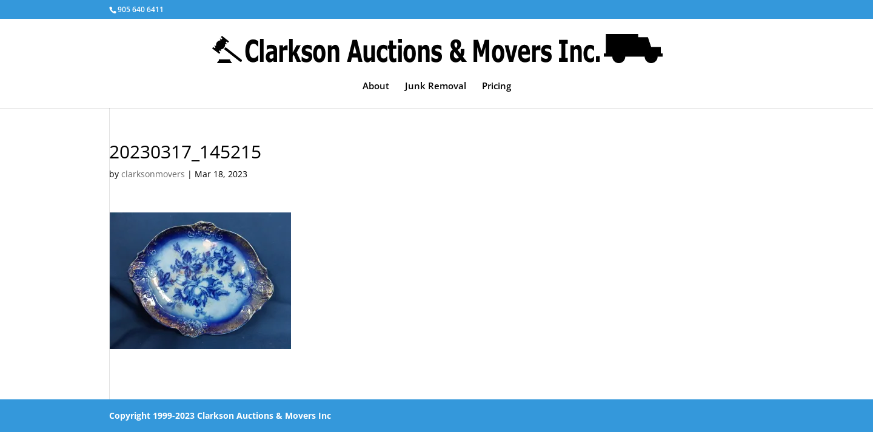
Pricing (496, 86)
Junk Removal (435, 86)
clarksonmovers (153, 174)
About (376, 86)
